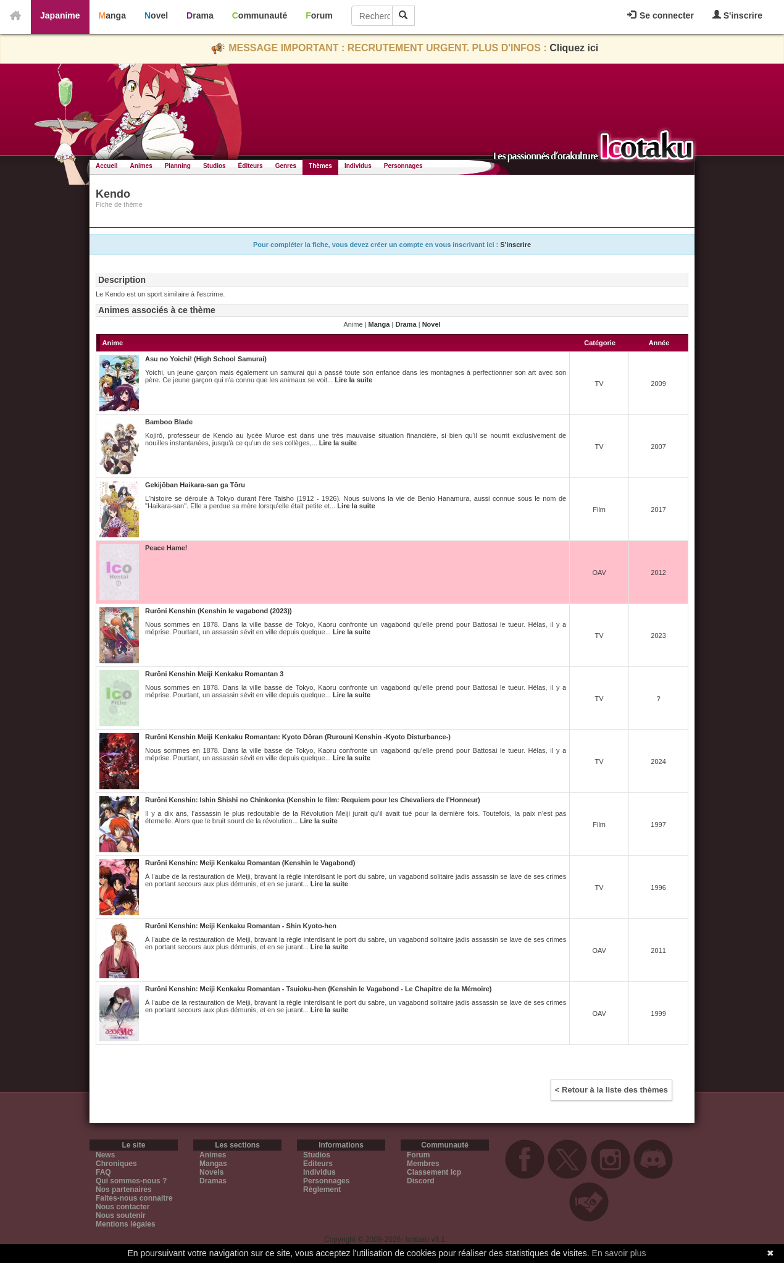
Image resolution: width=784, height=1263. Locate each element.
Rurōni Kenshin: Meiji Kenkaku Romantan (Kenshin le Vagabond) (250, 862)
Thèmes (320, 165)
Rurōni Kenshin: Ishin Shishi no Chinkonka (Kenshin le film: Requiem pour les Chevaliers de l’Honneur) (312, 800)
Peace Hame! (166, 548)
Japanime (60, 15)
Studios (214, 165)
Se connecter (660, 15)
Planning (178, 165)
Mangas (213, 1163)
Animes (141, 165)
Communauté (259, 15)
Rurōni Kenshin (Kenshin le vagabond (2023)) (218, 611)
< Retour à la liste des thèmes (611, 1089)
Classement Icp (434, 1172)
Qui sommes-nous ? (131, 1181)
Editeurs (318, 1163)
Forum (319, 15)
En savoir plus (619, 1253)
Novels (211, 1172)
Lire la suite (353, 380)
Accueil (107, 165)
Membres (423, 1163)
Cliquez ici (573, 48)
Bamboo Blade (169, 422)
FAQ (103, 1172)
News (105, 1155)
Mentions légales (126, 1224)
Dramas (213, 1181)
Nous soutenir (121, 1215)
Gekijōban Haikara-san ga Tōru (195, 485)
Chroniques (116, 1163)
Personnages (403, 165)
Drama (200, 15)
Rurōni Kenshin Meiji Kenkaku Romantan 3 (214, 674)
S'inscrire (737, 15)
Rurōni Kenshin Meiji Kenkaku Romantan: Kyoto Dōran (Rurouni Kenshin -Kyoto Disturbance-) (298, 737)
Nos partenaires (124, 1189)
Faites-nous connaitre (134, 1198)
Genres (285, 165)
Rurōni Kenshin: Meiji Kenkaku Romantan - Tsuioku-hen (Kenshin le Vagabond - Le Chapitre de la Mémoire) (318, 988)
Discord (421, 1181)
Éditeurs (250, 165)
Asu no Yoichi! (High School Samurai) (206, 359)
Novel (156, 15)
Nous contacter (122, 1206)
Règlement (322, 1189)
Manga (112, 15)
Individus (358, 165)
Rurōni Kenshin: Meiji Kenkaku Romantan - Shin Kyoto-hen (240, 925)
